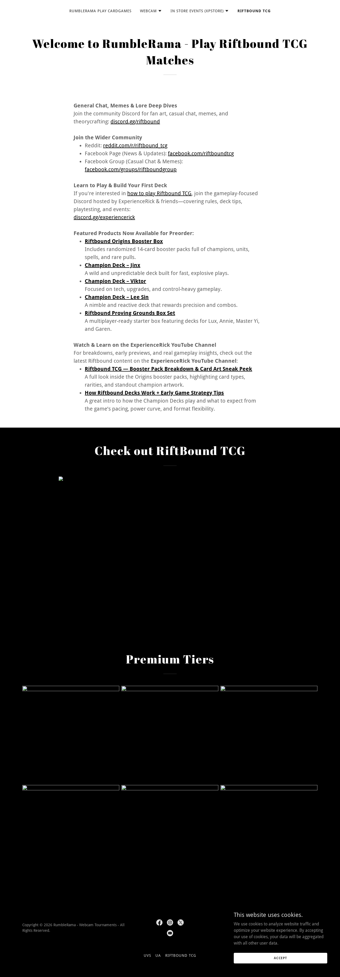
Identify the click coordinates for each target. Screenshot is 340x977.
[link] (159, 922)
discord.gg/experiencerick (104, 217)
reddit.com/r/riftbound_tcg (135, 145)
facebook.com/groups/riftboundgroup (131, 169)
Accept (280, 958)
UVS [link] (147, 955)
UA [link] (158, 955)
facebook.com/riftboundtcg (201, 153)
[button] (151, 11)
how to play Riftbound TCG (159, 193)
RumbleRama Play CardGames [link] (100, 11)
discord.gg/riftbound (135, 121)
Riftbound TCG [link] (254, 11)
